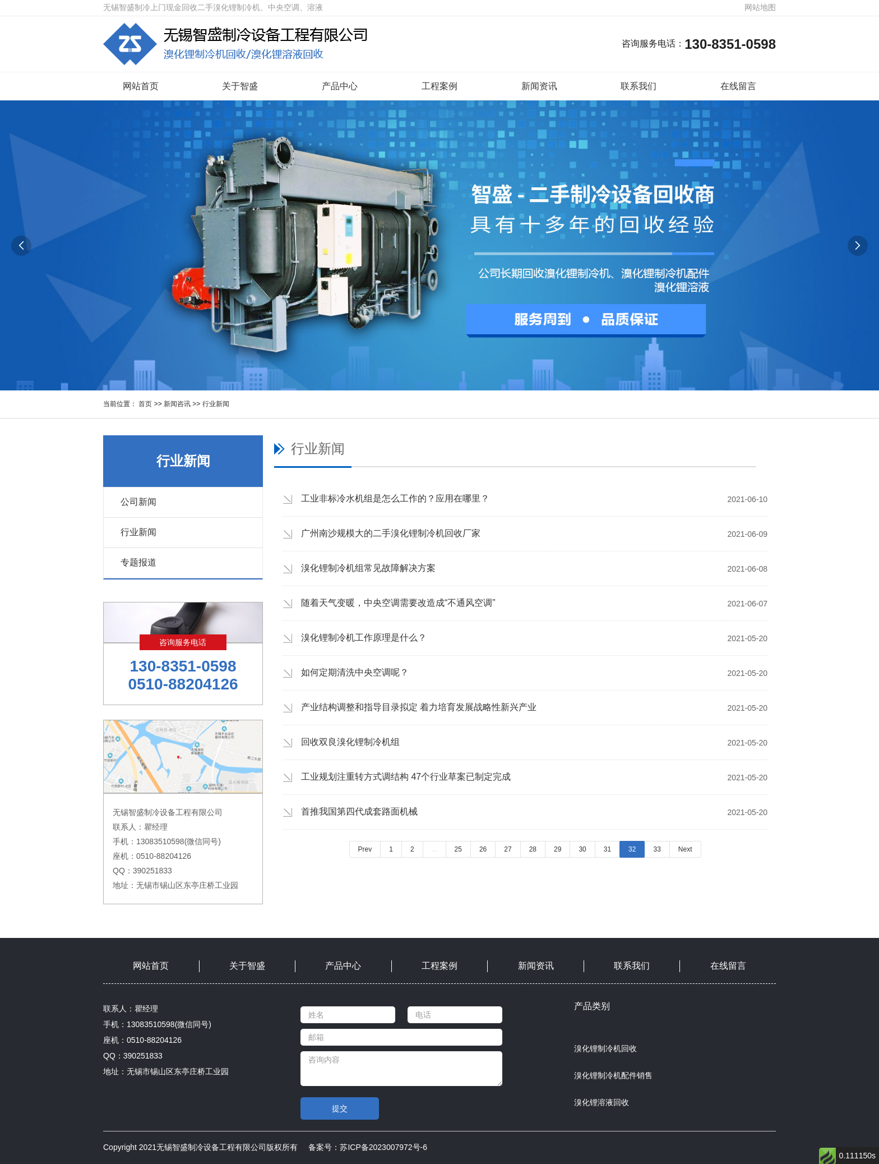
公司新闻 (138, 502)
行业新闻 (215, 404)
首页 (145, 404)
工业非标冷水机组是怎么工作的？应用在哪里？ (395, 498)
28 (532, 849)
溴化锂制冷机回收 (605, 1048)
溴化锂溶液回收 (601, 1102)
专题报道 (138, 562)
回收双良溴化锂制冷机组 (350, 742)
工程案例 (439, 86)
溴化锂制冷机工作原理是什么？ (364, 637)
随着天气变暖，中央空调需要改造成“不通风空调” (398, 603)
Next (685, 849)
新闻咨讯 (177, 404)
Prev (365, 849)
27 (507, 849)
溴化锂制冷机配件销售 (613, 1075)
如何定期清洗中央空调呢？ (355, 672)
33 (656, 849)
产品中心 (340, 86)
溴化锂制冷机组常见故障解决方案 (368, 568)
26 (483, 849)
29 (557, 849)
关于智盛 (240, 86)
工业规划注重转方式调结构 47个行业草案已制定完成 (406, 776)
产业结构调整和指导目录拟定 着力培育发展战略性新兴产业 (418, 707)
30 (582, 849)
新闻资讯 (539, 86)
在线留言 (738, 86)
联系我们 (638, 86)
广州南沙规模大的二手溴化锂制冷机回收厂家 (390, 533)
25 (458, 849)
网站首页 (141, 86)
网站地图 (760, 7)
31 (607, 849)
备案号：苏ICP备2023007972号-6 (367, 1147)
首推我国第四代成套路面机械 (359, 811)
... (434, 849)
